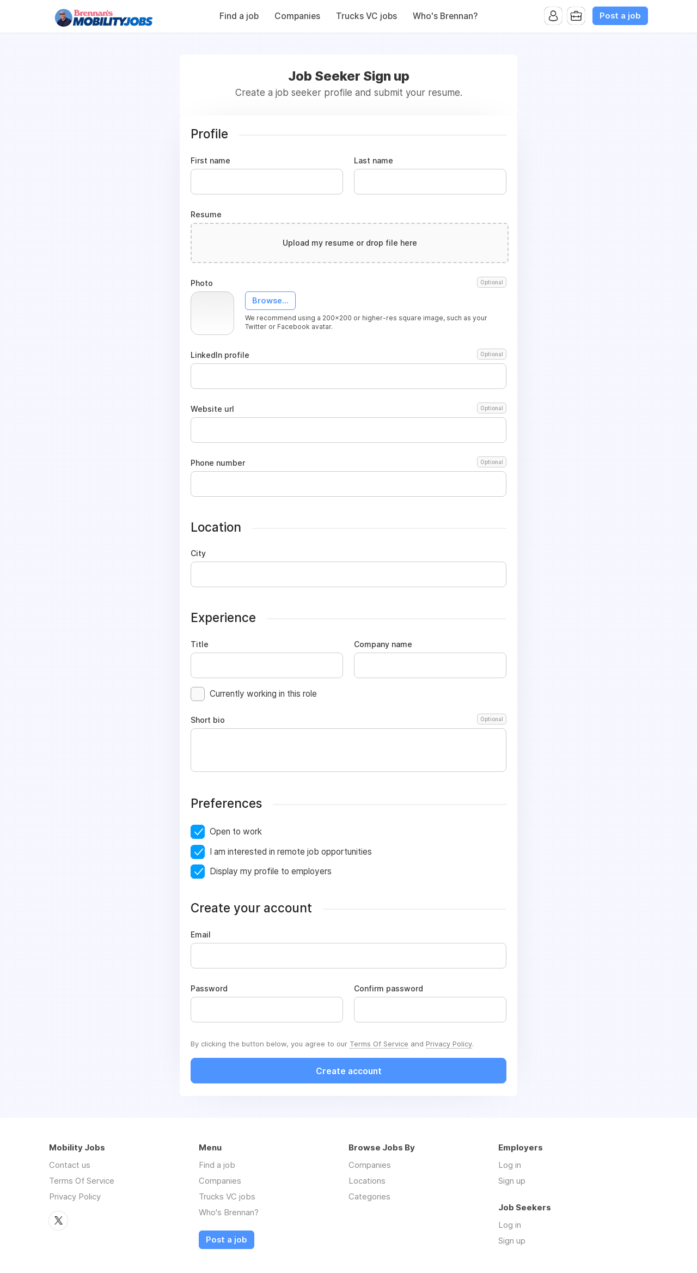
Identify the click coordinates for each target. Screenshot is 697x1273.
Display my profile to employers (271, 871)
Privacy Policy (449, 1043)
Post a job (620, 16)
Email (201, 935)
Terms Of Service (379, 1043)
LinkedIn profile (348, 355)
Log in (509, 1165)
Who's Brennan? (445, 16)
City (198, 553)
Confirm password (388, 988)
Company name (383, 644)
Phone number (348, 463)
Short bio (348, 720)
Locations (367, 1180)
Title (200, 644)
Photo (348, 283)
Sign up (511, 1180)
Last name (373, 161)
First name (210, 161)
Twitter (58, 1220)
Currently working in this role (263, 694)
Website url (348, 409)
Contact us (69, 1165)
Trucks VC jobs (366, 16)
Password (209, 988)
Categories (369, 1196)
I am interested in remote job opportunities (291, 851)
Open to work (236, 831)
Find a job (239, 16)
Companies (297, 16)
